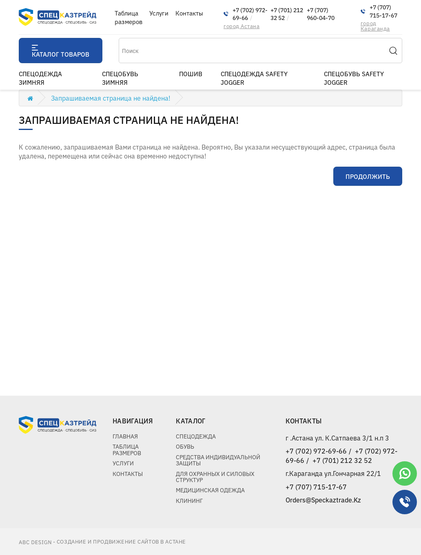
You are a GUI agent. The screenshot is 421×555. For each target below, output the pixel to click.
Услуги (158, 13)
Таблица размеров (128, 17)
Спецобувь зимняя (120, 77)
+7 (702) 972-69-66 (250, 14)
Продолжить (368, 176)
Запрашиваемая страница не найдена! (111, 97)
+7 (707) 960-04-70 (321, 14)
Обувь (185, 446)
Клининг (189, 500)
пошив (190, 73)
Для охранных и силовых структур (215, 476)
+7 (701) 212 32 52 (286, 14)
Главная (125, 436)
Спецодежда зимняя (40, 77)
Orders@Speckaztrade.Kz (323, 499)
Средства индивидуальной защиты (218, 460)
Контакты (189, 13)
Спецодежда (196, 436)
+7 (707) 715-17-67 (383, 11)
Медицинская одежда (210, 490)
